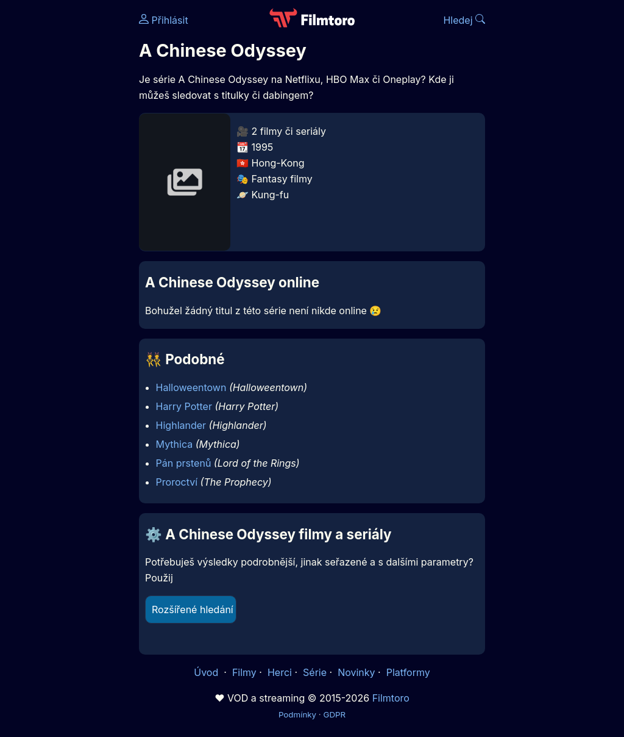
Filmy (244, 672)
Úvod (207, 672)
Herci (280, 672)
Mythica (174, 444)
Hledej (464, 20)
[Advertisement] (66, 188)
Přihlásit (163, 20)
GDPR (334, 714)
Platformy (408, 672)
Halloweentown (191, 387)
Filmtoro (391, 698)
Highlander (181, 425)
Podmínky (297, 714)
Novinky (356, 672)
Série (315, 672)
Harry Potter (184, 406)
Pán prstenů (183, 463)
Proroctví (176, 482)
